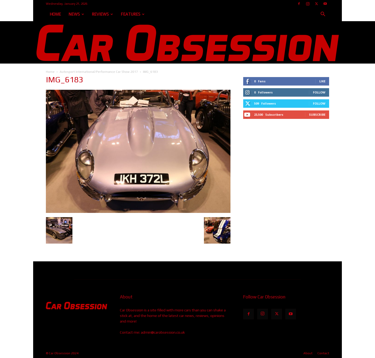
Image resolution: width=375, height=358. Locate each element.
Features (133, 14)
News (76, 14)
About (307, 353)
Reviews (102, 14)
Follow (319, 92)
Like (322, 81)
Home (55, 14)
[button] (322, 14)
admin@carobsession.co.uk (163, 332)
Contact (323, 353)
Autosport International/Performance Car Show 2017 (99, 72)
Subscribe (317, 115)
